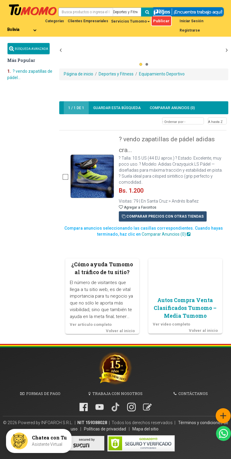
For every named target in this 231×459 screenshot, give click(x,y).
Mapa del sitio (145, 429)
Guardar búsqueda (117, 108)
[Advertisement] (143, 62)
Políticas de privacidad (105, 429)
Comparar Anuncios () (172, 108)
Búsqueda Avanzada (29, 48)
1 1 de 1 (76, 108)
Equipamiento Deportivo (162, 74)
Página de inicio (78, 74)
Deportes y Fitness (116, 74)
